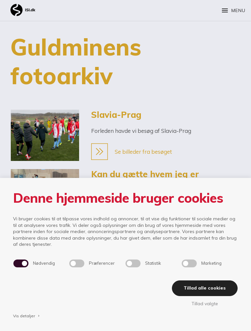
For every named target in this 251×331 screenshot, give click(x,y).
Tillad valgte (205, 304)
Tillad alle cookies (205, 288)
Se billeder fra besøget (131, 151)
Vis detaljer (27, 315)
